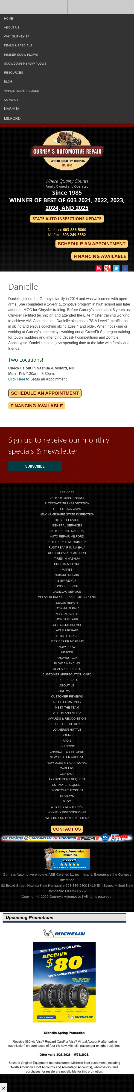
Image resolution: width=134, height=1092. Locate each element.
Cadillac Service (67, 591)
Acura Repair (67, 630)
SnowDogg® (67, 658)
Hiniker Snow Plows (21, 54)
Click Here (16, 379)
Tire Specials (67, 680)
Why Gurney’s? (16, 36)
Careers (67, 768)
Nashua (11, 109)
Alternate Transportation (67, 503)
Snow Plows (66, 647)
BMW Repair (67, 580)
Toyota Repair (67, 608)
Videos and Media (67, 713)
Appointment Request (22, 90)
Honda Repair (67, 619)
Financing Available (100, 256)
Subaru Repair (67, 575)
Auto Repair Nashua (67, 531)
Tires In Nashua (67, 558)
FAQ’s (67, 740)
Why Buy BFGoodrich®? (67, 812)
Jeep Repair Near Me (67, 641)
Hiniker (67, 652)
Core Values (67, 691)
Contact (11, 99)
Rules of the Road (67, 724)
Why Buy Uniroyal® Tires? (67, 818)
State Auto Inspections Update (66, 218)
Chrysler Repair (67, 624)
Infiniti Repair (67, 635)
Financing (67, 746)
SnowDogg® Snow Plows (25, 63)
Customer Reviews (67, 696)
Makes (67, 569)
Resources (13, 72)
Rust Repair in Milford (67, 553)
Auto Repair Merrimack (67, 542)
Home (8, 18)
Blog (8, 81)
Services (67, 492)
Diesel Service (67, 520)
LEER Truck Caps (67, 509)
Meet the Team (67, 707)
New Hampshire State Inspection (67, 514)
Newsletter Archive (67, 757)
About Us (11, 27)
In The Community (67, 702)
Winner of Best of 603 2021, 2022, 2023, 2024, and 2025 (67, 204)
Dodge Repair (67, 586)
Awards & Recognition (67, 718)
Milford (12, 118)
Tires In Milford (66, 564)
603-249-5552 (74, 234)
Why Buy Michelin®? (67, 807)
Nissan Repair (66, 613)
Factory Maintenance (67, 498)
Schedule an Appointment (91, 243)
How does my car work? (67, 762)
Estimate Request (67, 784)
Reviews (67, 796)
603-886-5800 (74, 229)
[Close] (3, 1087)
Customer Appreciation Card (66, 674)
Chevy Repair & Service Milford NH (67, 597)
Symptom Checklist (67, 790)
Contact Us (67, 829)
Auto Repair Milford (67, 536)
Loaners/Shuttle (67, 729)
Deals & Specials (18, 45)
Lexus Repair (67, 602)
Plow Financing (67, 663)
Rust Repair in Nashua (67, 547)
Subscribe (35, 466)
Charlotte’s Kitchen (67, 751)
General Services (67, 525)
